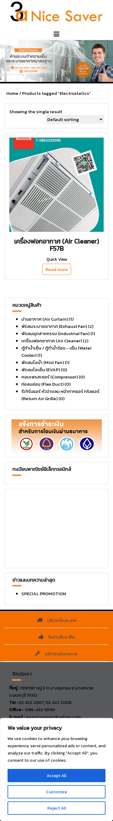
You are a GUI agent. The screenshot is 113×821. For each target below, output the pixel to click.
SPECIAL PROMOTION (43, 593)
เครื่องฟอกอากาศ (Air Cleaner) (51, 340)
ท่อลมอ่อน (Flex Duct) (42, 384)
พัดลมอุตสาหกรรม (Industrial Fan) (55, 333)
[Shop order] (75, 119)
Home (12, 93)
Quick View (56, 259)
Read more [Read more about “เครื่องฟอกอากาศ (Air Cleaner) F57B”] (57, 269)
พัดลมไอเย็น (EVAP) (40, 369)
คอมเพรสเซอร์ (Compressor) (49, 376)
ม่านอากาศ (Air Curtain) (44, 319)
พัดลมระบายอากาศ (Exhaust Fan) (54, 326)
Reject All (56, 808)
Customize (56, 791)
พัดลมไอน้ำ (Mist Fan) (42, 362)
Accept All (56, 775)
